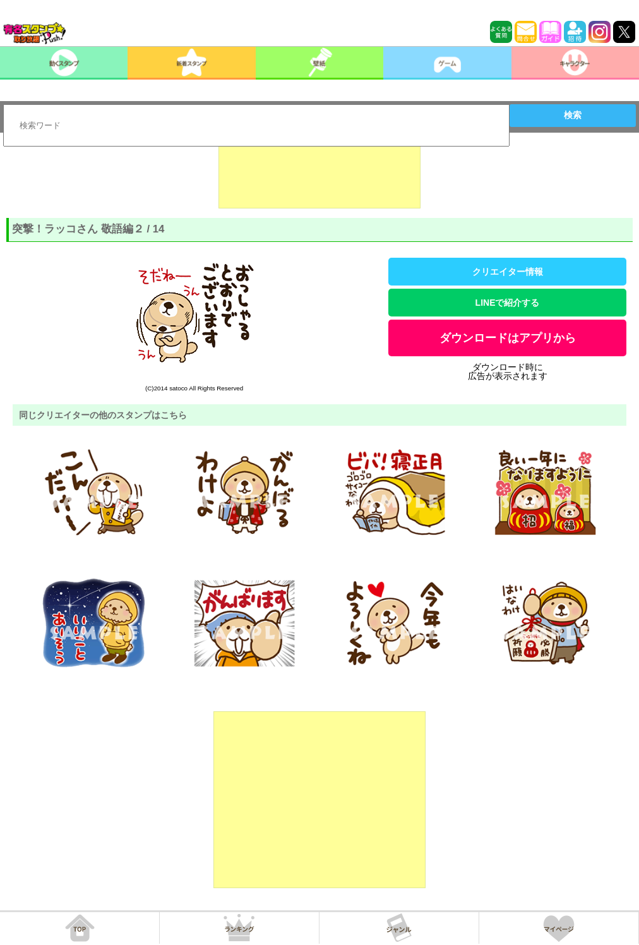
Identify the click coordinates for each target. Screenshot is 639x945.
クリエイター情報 (507, 272)
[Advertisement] (319, 176)
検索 (573, 115)
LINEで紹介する (507, 303)
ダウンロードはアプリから (507, 338)
